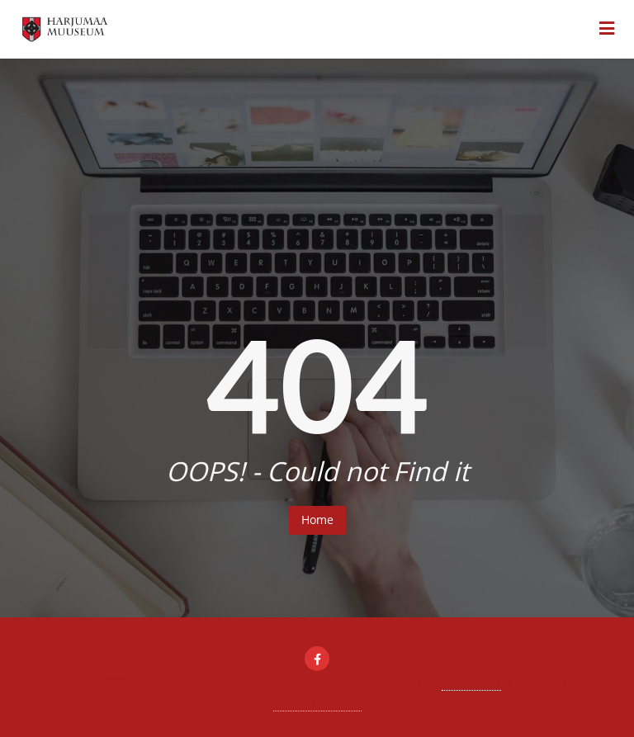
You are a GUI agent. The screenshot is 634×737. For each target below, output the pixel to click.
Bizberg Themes (317, 701)
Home (317, 519)
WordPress (471, 680)
